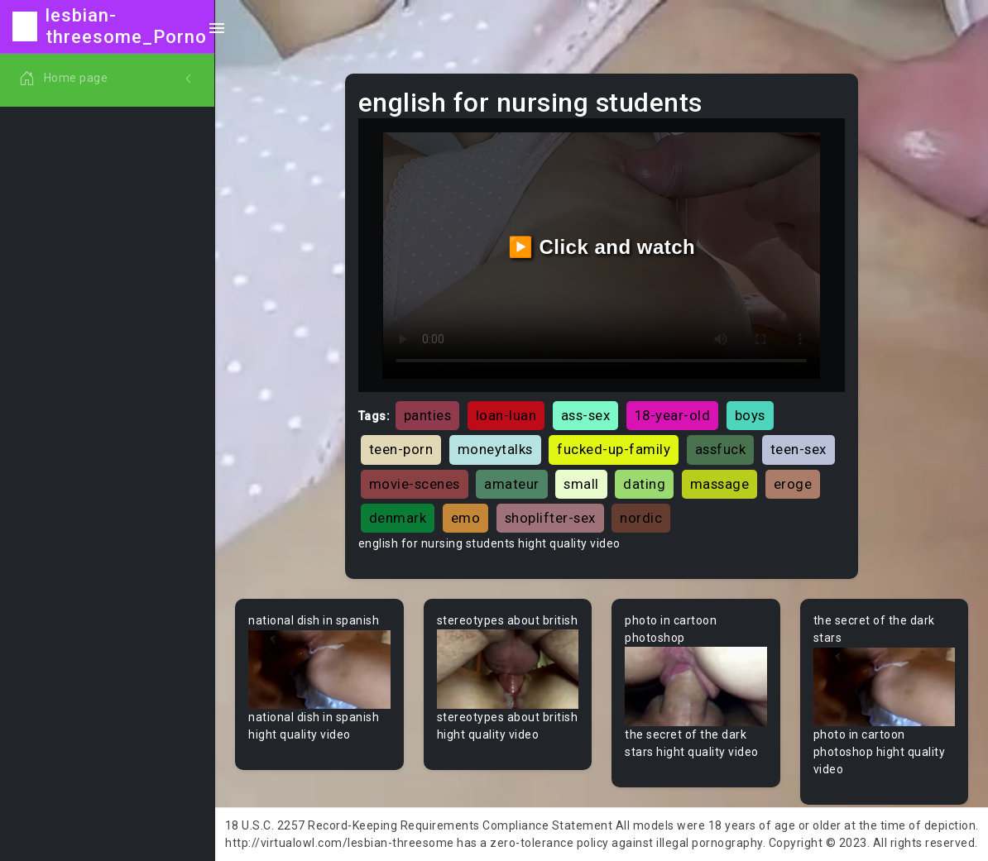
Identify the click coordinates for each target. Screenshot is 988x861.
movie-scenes (414, 484)
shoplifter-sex (550, 517)
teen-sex (798, 449)
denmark (398, 517)
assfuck (720, 449)
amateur (512, 484)
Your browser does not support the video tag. (319, 669)
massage (720, 484)
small (581, 484)
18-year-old (673, 415)
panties (428, 415)
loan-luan (506, 415)
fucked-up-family (613, 449)
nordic (641, 517)
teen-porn (401, 449)
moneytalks (495, 449)
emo (466, 517)
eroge (793, 484)
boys (750, 415)
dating (644, 484)
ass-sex (586, 415)
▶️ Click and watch (602, 247)
